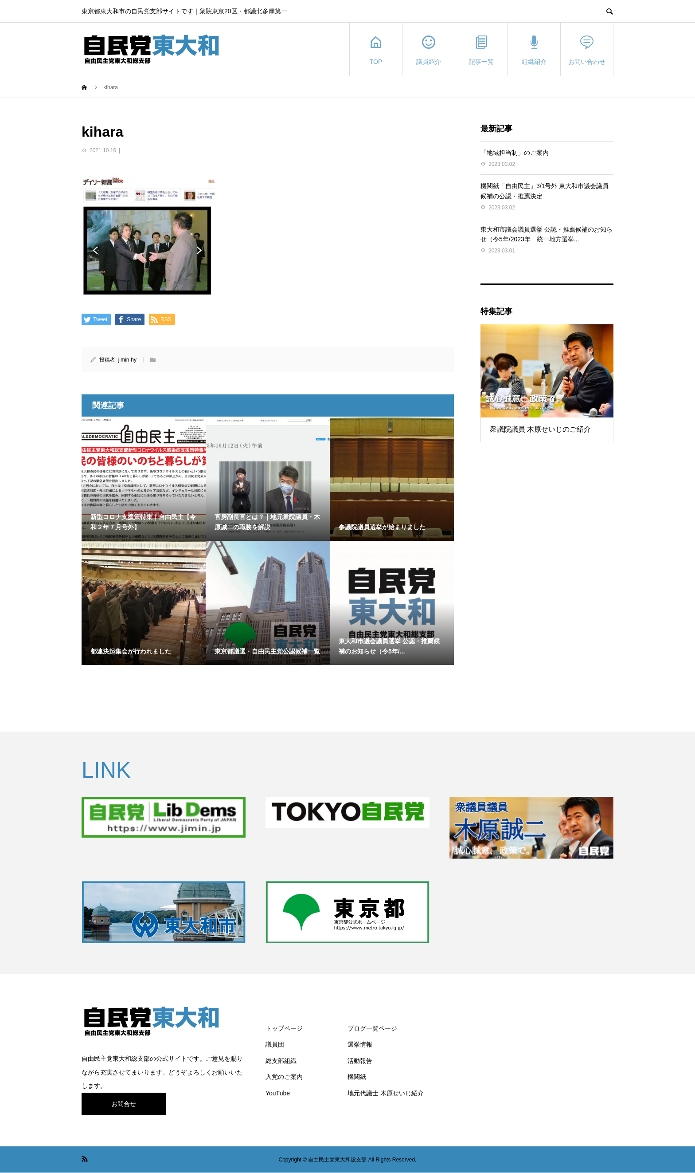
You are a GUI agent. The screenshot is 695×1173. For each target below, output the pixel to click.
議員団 (275, 1044)
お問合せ (123, 1103)
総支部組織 (281, 1060)
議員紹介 (428, 49)
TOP (376, 49)
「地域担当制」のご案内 (514, 152)
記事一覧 (481, 49)
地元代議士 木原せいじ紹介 (386, 1093)
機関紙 (357, 1076)
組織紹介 (534, 49)
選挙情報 (360, 1044)
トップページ (284, 1028)
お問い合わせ (586, 49)
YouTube (278, 1093)
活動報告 (360, 1060)
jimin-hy (127, 360)
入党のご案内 (284, 1076)
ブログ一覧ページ (372, 1028)
